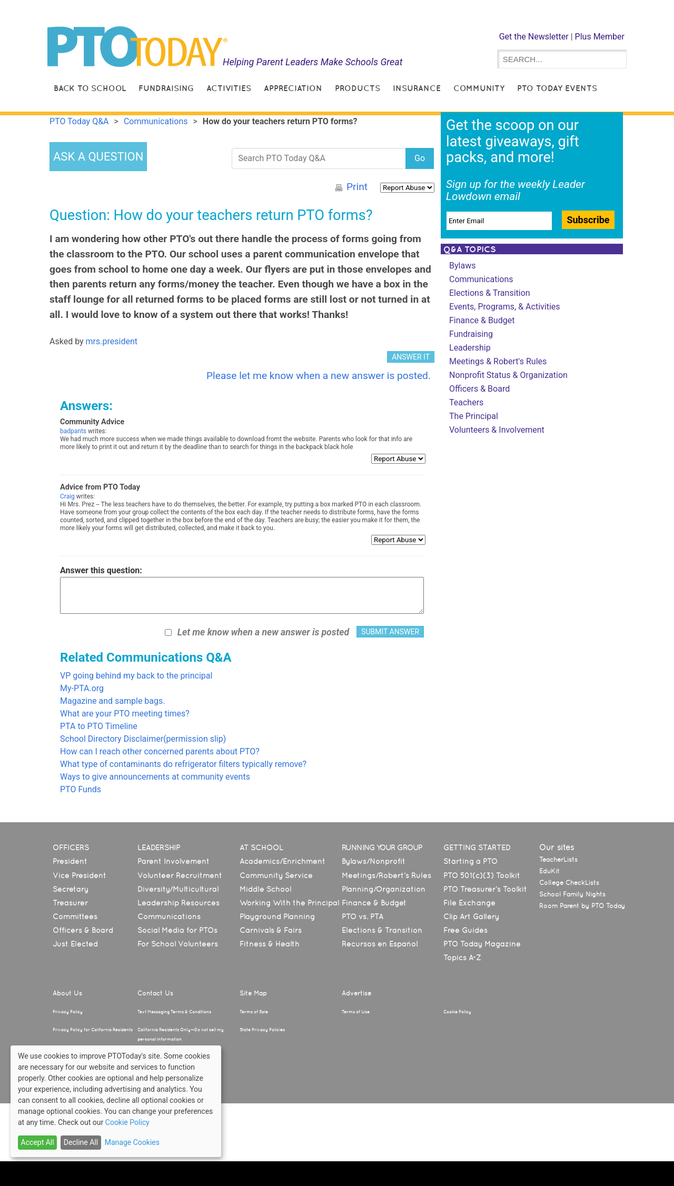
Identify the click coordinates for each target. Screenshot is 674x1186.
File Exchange (469, 903)
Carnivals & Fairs (271, 930)
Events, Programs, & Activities (504, 307)
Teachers (466, 402)
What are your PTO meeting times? (125, 714)
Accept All (37, 1142)
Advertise (356, 993)
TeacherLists (558, 859)
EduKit (549, 871)
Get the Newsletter (534, 37)
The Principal (473, 416)
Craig (67, 496)
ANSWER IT (411, 357)
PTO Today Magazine (482, 944)
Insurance (417, 88)
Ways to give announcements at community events (155, 777)
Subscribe (588, 219)
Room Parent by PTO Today (582, 906)
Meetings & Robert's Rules (498, 361)
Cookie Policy (457, 1011)
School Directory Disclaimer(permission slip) (143, 739)
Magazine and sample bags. (112, 701)
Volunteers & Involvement (496, 430)
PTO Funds (80, 789)
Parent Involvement (173, 861)
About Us (67, 993)
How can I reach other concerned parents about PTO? (160, 751)
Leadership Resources (178, 903)
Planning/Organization (383, 889)
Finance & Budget (481, 320)
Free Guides (465, 930)
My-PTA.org (82, 688)
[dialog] (116, 1101)
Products (357, 88)
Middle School (265, 889)
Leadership (470, 348)
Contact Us (155, 993)
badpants (73, 431)
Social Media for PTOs (177, 930)
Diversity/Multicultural (178, 889)
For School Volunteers (177, 944)
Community (478, 88)
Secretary (70, 889)
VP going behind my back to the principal (136, 676)
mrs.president (111, 341)
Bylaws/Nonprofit (373, 861)
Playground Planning (277, 916)
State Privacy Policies (262, 1029)
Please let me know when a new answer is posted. (318, 376)
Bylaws (462, 266)
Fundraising (166, 88)
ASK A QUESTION (98, 156)
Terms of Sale (254, 1011)
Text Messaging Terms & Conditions (174, 1011)
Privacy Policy (68, 1011)
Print (357, 187)
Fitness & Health (270, 944)
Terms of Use (356, 1011)
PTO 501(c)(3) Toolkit (481, 875)
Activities (228, 88)
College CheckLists (569, 882)
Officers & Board (479, 389)
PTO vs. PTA (362, 916)
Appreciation (293, 88)
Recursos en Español (380, 944)
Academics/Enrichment (282, 861)
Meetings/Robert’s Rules (386, 875)
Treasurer (70, 903)
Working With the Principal (289, 903)
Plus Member (600, 37)
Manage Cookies (132, 1142)
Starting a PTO (470, 861)
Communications (481, 279)
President (70, 861)
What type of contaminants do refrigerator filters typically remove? (183, 764)
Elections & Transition (489, 293)
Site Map (253, 993)
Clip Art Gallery (471, 916)
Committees (75, 916)
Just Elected (75, 944)
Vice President (79, 875)
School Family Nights (572, 894)
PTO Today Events (557, 88)
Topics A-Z (462, 957)
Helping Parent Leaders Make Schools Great (313, 61)
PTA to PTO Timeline (98, 726)
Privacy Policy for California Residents (93, 1029)
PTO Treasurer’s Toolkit (485, 889)
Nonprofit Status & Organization (508, 375)
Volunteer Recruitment (179, 875)
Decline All (81, 1142)
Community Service (276, 875)
